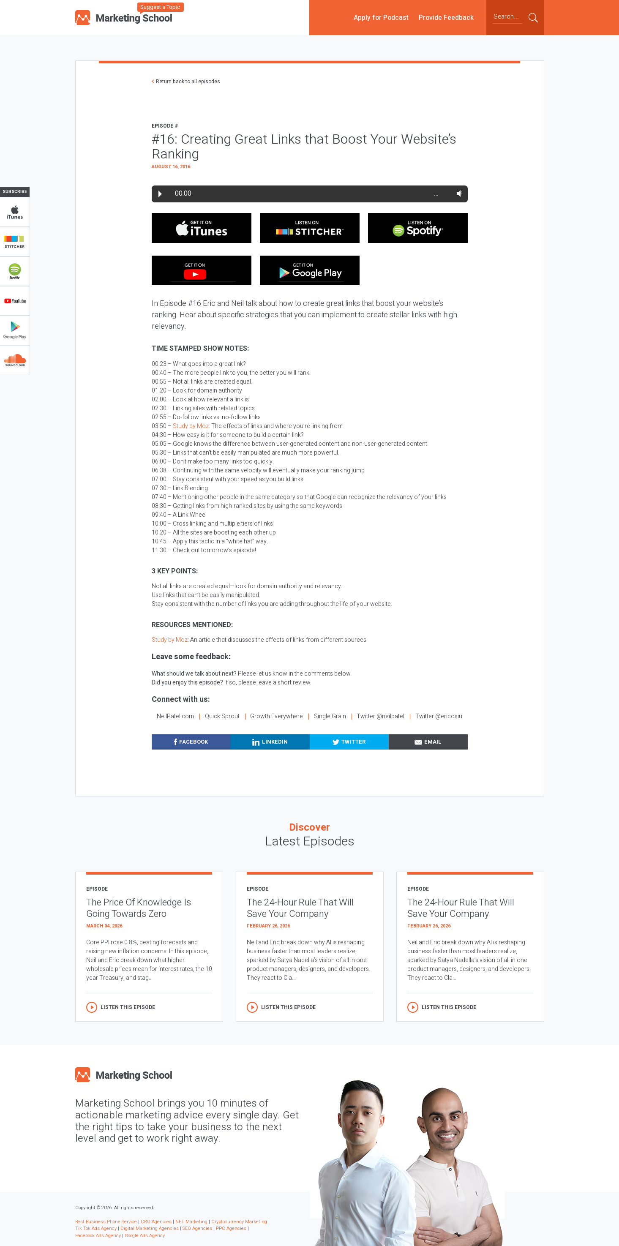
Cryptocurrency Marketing (239, 1221)
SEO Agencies (197, 1228)
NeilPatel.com (175, 716)
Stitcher (15, 241)
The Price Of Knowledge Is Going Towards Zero (138, 908)
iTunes (15, 212)
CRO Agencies (156, 1221)
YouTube (15, 301)
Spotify (15, 271)
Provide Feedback (446, 17)
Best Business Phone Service (106, 1221)
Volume (458, 193)
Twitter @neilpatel (380, 716)
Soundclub (15, 360)
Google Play (15, 330)
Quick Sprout (222, 716)
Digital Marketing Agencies (149, 1228)
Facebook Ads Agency (98, 1235)
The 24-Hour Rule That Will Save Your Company (300, 908)
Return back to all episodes (188, 81)
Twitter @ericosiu (438, 716)
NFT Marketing (191, 1221)
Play (160, 194)
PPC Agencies (231, 1228)
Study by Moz (191, 426)
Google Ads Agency (145, 1235)
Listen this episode (128, 1007)
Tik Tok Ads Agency (96, 1228)
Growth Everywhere (276, 716)
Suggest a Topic (160, 7)
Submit (533, 17)
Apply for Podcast (381, 17)
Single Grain (330, 716)
